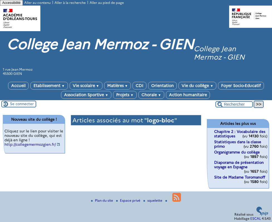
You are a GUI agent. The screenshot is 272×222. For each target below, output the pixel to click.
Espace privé (128, 200)
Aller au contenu (37, 3)
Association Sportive (86, 94)
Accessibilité (11, 3)
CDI (139, 85)
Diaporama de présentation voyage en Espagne (239, 164)
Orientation (162, 85)
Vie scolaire (86, 85)
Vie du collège (197, 85)
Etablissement (49, 85)
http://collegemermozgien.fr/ (30, 144)
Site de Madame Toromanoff (239, 177)
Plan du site (102, 200)
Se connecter (22, 104)
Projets (125, 94)
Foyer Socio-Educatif (241, 85)
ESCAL (255, 218)
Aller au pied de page (107, 3)
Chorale (151, 94)
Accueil (18, 85)
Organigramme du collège (237, 152)
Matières (117, 85)
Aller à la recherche (70, 3)
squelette (153, 200)
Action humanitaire (188, 94)
